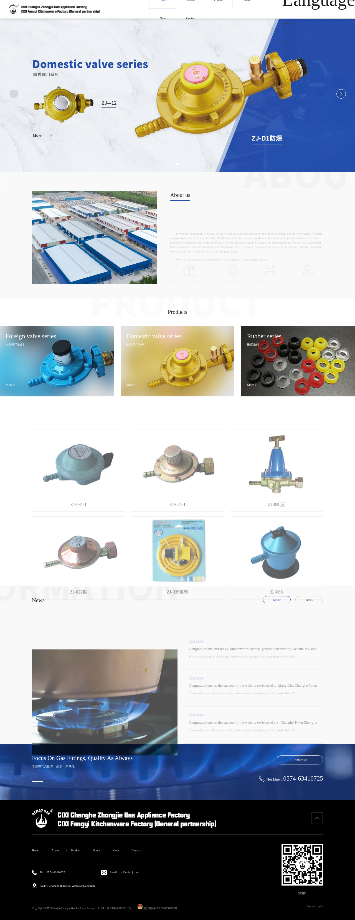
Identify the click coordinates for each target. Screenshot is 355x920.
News (163, 18)
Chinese (286, 23)
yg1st (320, 906)
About (55, 850)
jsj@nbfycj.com (129, 872)
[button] (172, 164)
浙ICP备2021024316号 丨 (122, 908)
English (286, 42)
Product (75, 850)
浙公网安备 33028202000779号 (157, 908)
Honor (96, 850)
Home (35, 850)
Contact (191, 18)
